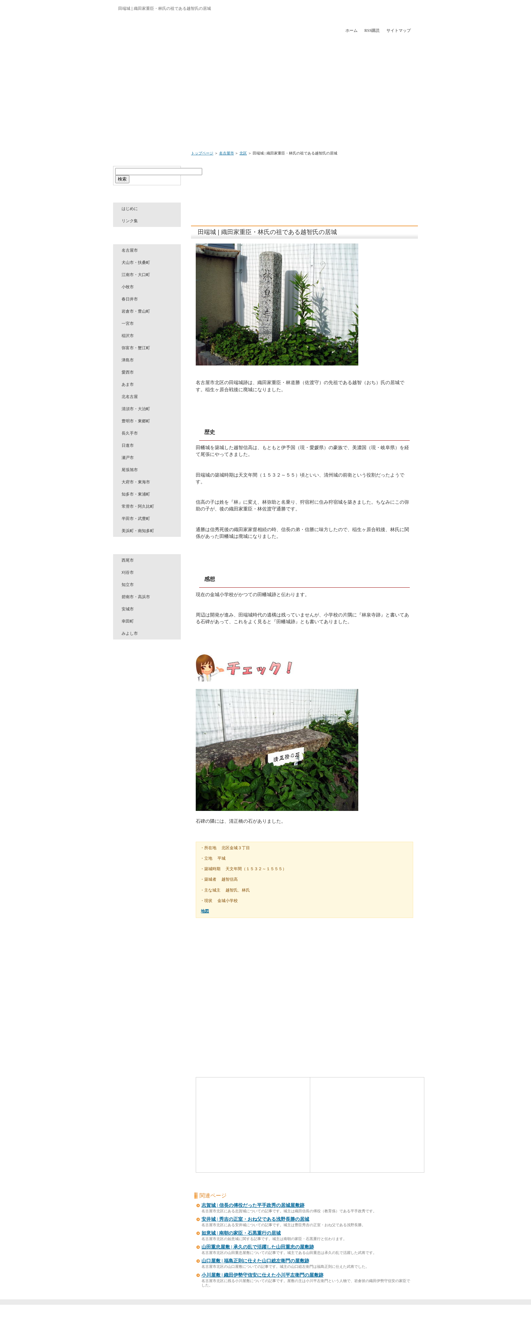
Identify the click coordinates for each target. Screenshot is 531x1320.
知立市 (128, 584)
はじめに (130, 208)
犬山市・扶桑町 (136, 262)
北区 (243, 153)
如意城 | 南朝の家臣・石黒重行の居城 (241, 1233)
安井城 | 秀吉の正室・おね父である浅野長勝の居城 (255, 1219)
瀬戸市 (128, 457)
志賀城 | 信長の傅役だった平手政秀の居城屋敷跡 (252, 1205)
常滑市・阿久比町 (138, 506)
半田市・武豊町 (136, 518)
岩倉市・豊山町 (136, 311)
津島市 (128, 360)
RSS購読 (372, 30)
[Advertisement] (319, 180)
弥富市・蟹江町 (136, 347)
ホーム (351, 30)
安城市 (128, 609)
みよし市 (130, 633)
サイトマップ (398, 30)
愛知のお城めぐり (264, 1313)
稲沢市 (128, 335)
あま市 (128, 384)
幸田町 (128, 621)
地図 (205, 911)
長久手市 (130, 433)
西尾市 (128, 560)
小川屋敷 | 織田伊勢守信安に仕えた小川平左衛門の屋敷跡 (262, 1275)
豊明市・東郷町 (136, 421)
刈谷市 (128, 572)
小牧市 (128, 287)
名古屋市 (226, 153)
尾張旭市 (130, 469)
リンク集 (130, 220)
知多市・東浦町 (136, 494)
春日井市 (130, 299)
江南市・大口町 (136, 274)
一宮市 (128, 323)
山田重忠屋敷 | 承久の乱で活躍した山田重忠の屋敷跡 (257, 1247)
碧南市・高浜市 (136, 596)
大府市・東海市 (136, 482)
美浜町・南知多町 (138, 530)
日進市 (128, 445)
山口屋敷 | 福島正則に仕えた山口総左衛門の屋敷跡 (255, 1260)
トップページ (202, 153)
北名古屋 (130, 396)
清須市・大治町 (136, 408)
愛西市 (128, 372)
